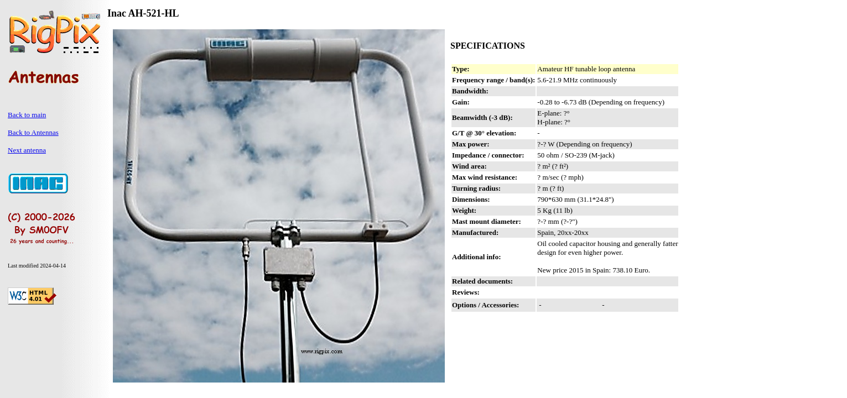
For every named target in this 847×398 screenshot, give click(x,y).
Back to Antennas (33, 132)
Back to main (27, 115)
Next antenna (27, 150)
